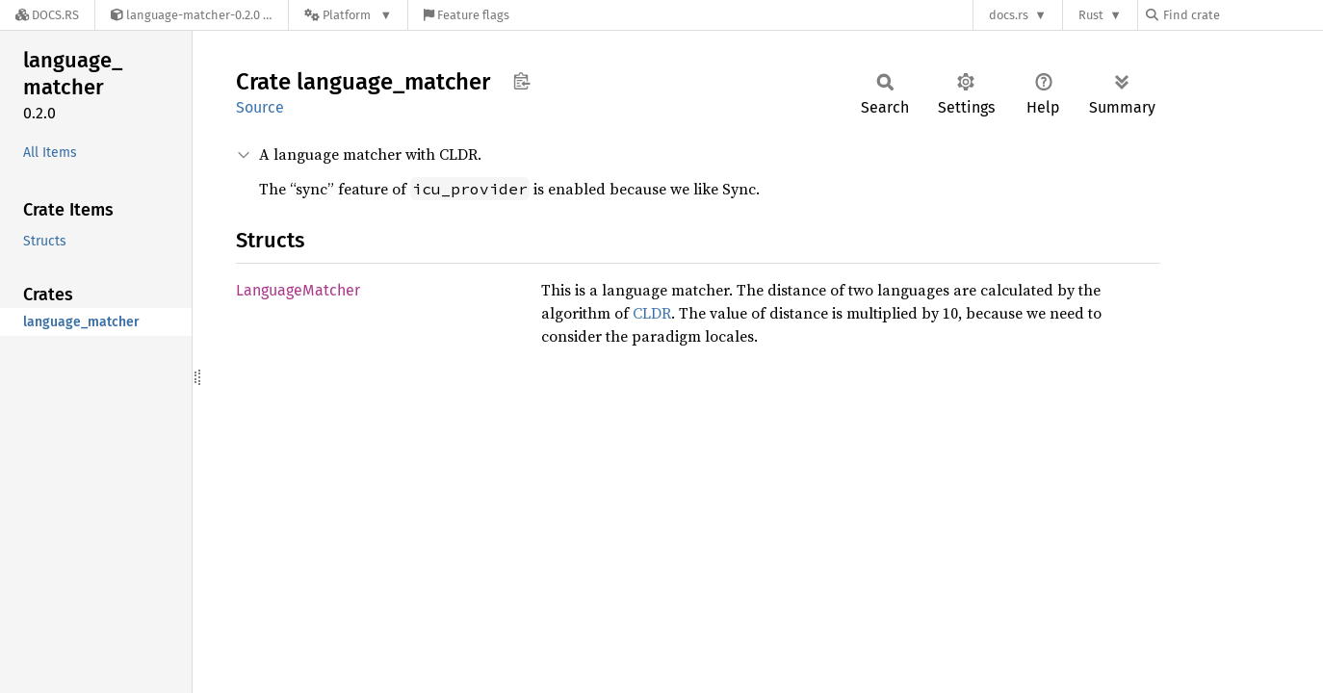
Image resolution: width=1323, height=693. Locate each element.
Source (260, 107)
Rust (1090, 15)
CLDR (652, 312)
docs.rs (1008, 15)
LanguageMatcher (298, 290)
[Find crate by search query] (1242, 15)
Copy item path (521, 80)
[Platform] (348, 15)
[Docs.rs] (47, 15)
